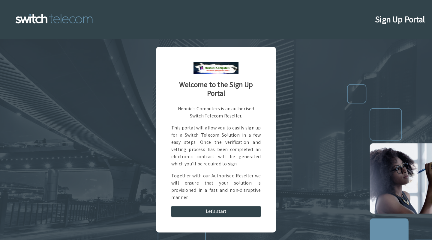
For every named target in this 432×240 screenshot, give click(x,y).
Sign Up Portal (401, 19)
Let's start (216, 211)
